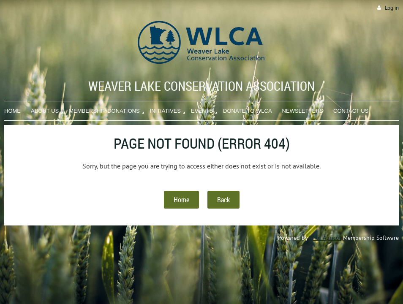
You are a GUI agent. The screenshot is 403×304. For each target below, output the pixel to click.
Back (223, 199)
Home (181, 199)
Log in (392, 7)
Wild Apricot (325, 238)
